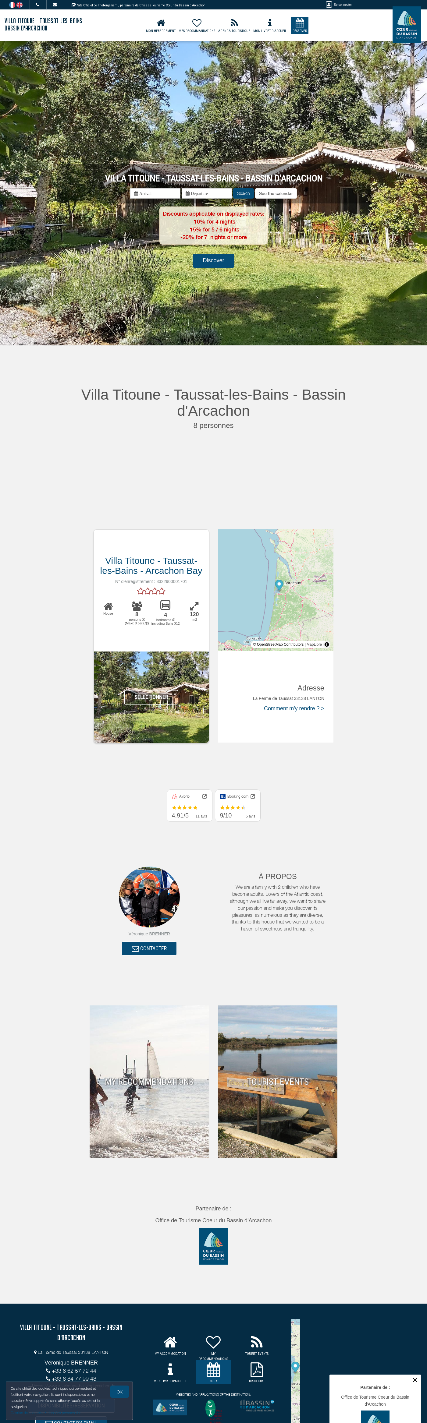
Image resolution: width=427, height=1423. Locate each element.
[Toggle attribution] (326, 644)
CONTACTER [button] (149, 949)
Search (243, 193)
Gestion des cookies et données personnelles (46, 1413)
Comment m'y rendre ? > (294, 708)
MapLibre (314, 644)
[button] (276, 193)
